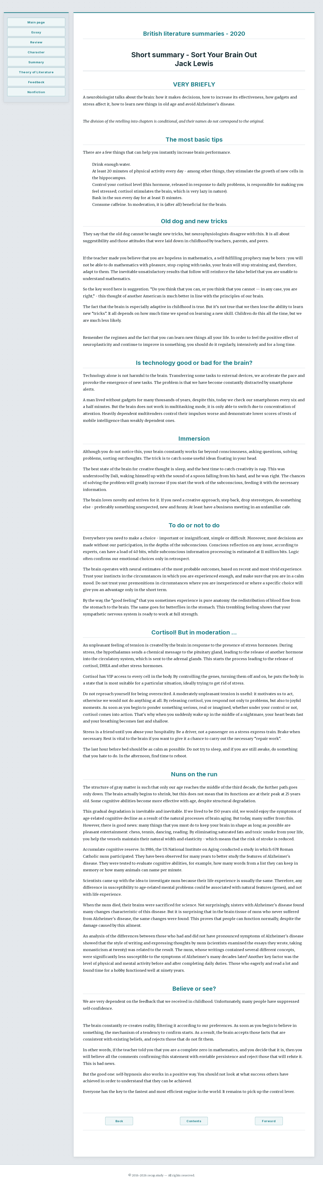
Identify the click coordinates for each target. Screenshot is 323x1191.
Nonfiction (36, 92)
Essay (36, 32)
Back (119, 1121)
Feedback (36, 82)
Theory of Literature (36, 72)
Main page (36, 22)
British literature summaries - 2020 (194, 33)
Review (36, 42)
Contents (193, 1121)
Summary (36, 62)
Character (36, 52)
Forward (269, 1121)
